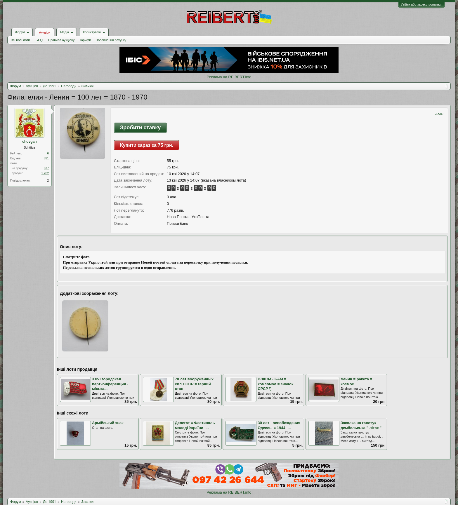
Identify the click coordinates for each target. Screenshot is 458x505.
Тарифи (85, 40)
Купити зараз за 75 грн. (146, 145)
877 (46, 168)
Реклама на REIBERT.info (229, 77)
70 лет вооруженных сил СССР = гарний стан (194, 384)
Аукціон (44, 32)
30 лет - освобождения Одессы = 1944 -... (279, 425)
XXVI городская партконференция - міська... (110, 384)
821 (46, 158)
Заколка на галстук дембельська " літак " (361, 425)
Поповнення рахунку (111, 40)
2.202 (45, 173)
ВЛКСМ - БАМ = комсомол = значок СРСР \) (275, 384)
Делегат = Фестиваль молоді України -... (195, 425)
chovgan (29, 142)
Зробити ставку (140, 127)
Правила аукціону (61, 40)
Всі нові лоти (20, 40)
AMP (439, 114)
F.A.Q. (39, 40)
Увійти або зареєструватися (421, 4)
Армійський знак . (109, 423)
